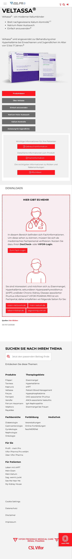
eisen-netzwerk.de (17, 305)
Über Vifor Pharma (14, 455)
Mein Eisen (10, 471)
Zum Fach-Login (18, 250)
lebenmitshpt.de (16, 310)
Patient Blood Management (39, 390)
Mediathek (54, 417)
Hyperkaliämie (32, 383)
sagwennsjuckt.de (37, 310)
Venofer (9, 400)
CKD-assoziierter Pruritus (38, 397)
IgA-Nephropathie (34, 403)
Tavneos (9, 383)
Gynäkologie (11, 429)
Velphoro (9, 407)
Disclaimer (10, 515)
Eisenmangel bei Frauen (37, 407)
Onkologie (10, 436)
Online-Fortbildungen (35, 426)
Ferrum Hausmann (14, 403)
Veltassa (9, 390)
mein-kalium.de (37, 305)
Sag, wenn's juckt (13, 477)
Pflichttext (35, 172)
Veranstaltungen (33, 422)
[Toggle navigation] (5, 3)
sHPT (28, 387)
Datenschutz (11, 508)
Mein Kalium (11, 474)
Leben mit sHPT (12, 467)
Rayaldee (9, 410)
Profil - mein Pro (13, 448)
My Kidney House (13, 484)
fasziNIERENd (31, 429)
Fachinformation (35, 158)
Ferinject (9, 397)
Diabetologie (11, 422)
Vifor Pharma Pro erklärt (17, 451)
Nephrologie (11, 432)
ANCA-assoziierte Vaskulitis (38, 400)
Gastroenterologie (14, 426)
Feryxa (8, 393)
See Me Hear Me (12, 481)
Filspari (8, 380)
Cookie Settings (12, 501)
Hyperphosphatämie (35, 393)
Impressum (10, 522)
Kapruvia (9, 387)
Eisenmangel (32, 380)
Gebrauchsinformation (35, 146)
